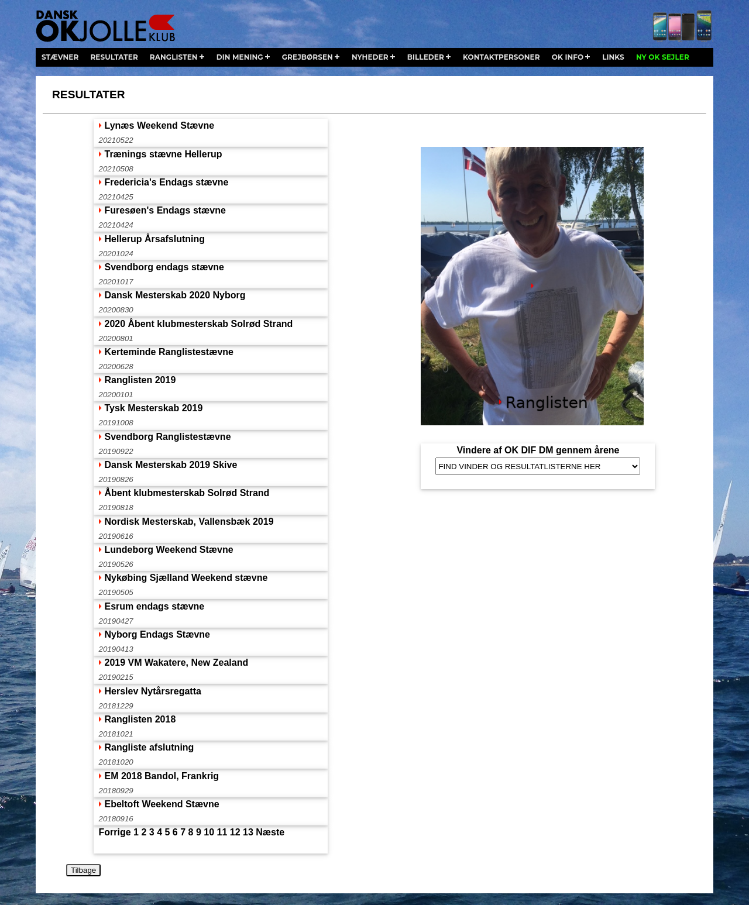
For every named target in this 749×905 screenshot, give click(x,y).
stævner (60, 57)
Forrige (114, 832)
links (613, 57)
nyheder (370, 57)
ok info (567, 57)
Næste (270, 832)
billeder (425, 57)
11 (222, 832)
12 (235, 832)
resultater (114, 57)
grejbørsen (307, 57)
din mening (240, 57)
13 (248, 832)
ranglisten (174, 57)
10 (209, 832)
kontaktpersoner (501, 57)
